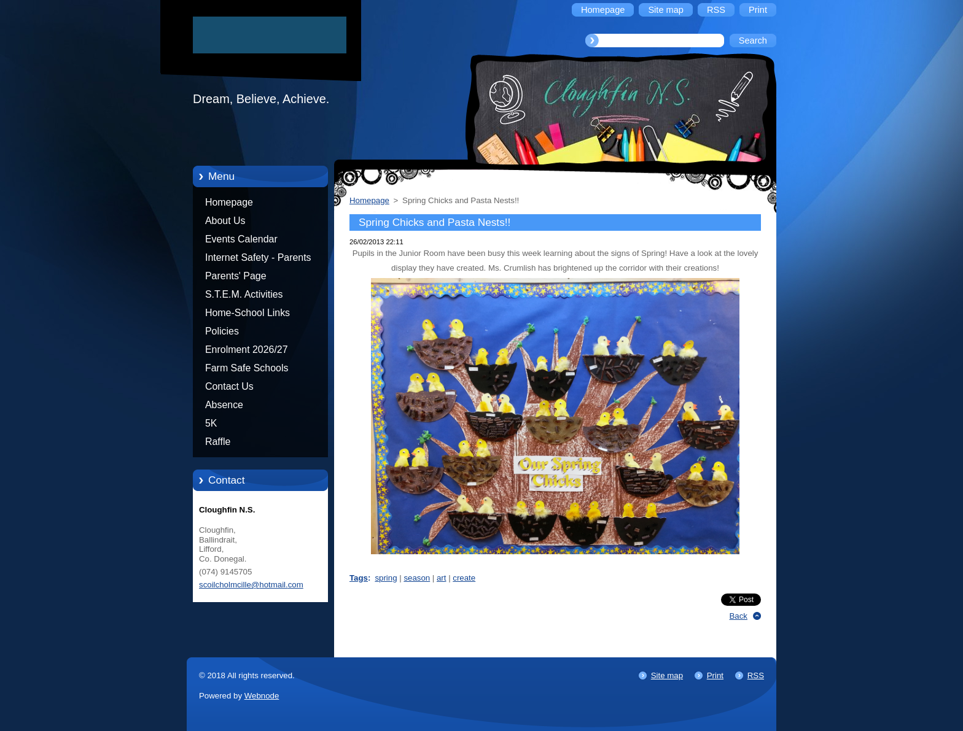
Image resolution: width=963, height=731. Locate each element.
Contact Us (229, 386)
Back (739, 616)
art (441, 577)
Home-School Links (247, 312)
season (417, 577)
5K (211, 423)
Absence (224, 405)
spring (386, 577)
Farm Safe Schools (246, 368)
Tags (358, 577)
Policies (222, 331)
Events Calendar (241, 239)
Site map (667, 675)
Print (715, 675)
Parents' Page (236, 276)
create (464, 577)
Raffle (217, 441)
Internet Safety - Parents (258, 257)
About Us (225, 220)
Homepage (229, 202)
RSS (755, 675)
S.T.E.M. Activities (244, 294)
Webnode (261, 695)
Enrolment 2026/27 (246, 349)
